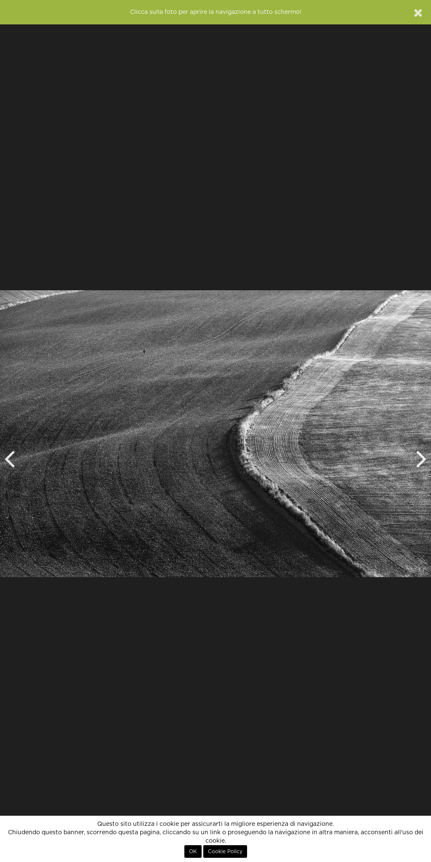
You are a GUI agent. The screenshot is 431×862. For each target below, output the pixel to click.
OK (193, 851)
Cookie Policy (225, 851)
